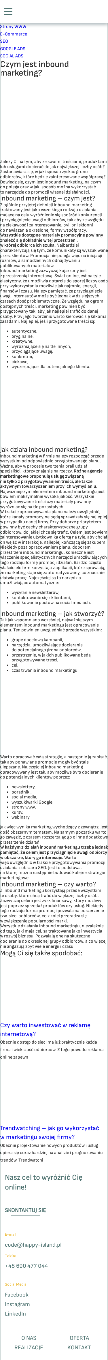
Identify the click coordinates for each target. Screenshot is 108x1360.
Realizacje (28, 1347)
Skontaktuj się (25, 1210)
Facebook (17, 1295)
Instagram (17, 1304)
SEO (4, 41)
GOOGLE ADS (12, 49)
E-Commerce (13, 34)
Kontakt (79, 1347)
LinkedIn (15, 1314)
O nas (28, 1338)
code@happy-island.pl (33, 1245)
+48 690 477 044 (26, 1266)
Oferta (79, 1338)
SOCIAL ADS (11, 56)
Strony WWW (13, 26)
